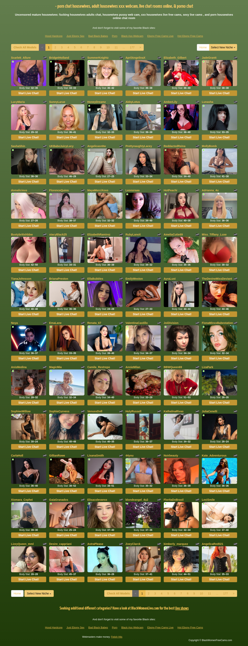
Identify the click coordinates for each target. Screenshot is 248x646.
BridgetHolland (59, 57)
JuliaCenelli (209, 411)
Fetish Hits (116, 636)
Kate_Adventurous (214, 455)
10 (108, 47)
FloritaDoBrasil (174, 499)
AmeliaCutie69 (173, 234)
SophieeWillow (21, 411)
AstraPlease (95, 544)
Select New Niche (223, 47)
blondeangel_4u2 (136, 499)
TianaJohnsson (21, 278)
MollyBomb (209, 146)
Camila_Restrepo (98, 367)
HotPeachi (170, 190)
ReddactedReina (175, 146)
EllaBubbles (95, 278)
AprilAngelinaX (135, 57)
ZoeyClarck (132, 544)
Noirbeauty (171, 455)
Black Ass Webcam (132, 35)
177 (132, 47)
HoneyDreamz (96, 101)
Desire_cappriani (60, 544)
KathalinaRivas (174, 411)
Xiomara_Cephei (22, 499)
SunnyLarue (57, 101)
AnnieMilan (132, 367)
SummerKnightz (98, 57)
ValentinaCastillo (136, 322)
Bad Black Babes (98, 35)
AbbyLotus (132, 101)
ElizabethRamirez (98, 234)
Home (203, 47)
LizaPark (207, 367)
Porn (114, 35)
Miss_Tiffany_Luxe (214, 234)
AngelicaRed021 (212, 544)
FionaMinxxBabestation (217, 322)
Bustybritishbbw (22, 234)
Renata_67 (94, 322)
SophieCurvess (59, 411)
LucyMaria (18, 101)
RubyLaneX (133, 234)
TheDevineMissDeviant (217, 278)
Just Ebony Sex (75, 35)
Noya (14, 322)
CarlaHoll (17, 455)
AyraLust (170, 278)
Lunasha (207, 101)
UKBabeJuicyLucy (61, 146)
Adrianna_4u (210, 190)
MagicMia (55, 367)
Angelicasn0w (96, 146)
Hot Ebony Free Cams (190, 35)
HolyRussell (133, 411)
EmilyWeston (134, 278)
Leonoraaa (132, 190)
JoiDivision (171, 322)
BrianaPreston (58, 278)
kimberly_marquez (176, 544)
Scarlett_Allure (21, 57)
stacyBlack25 (58, 234)
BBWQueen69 (173, 367)
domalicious (19, 190)
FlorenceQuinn (59, 190)
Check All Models (25, 47)
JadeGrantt (209, 57)
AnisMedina (19, 367)
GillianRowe (57, 455)
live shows (182, 608)
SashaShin (18, 146)
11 (116, 47)
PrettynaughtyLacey (138, 146)
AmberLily (170, 101)
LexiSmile (208, 499)
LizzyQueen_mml (22, 544)
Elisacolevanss (97, 499)
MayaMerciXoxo (97, 190)
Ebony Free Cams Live (160, 35)
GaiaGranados (58, 499)
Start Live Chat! (28, 93)
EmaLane (55, 322)
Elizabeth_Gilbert (175, 57)
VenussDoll (94, 411)
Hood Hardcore (53, 35)
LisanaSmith (95, 455)
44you (129, 455)
